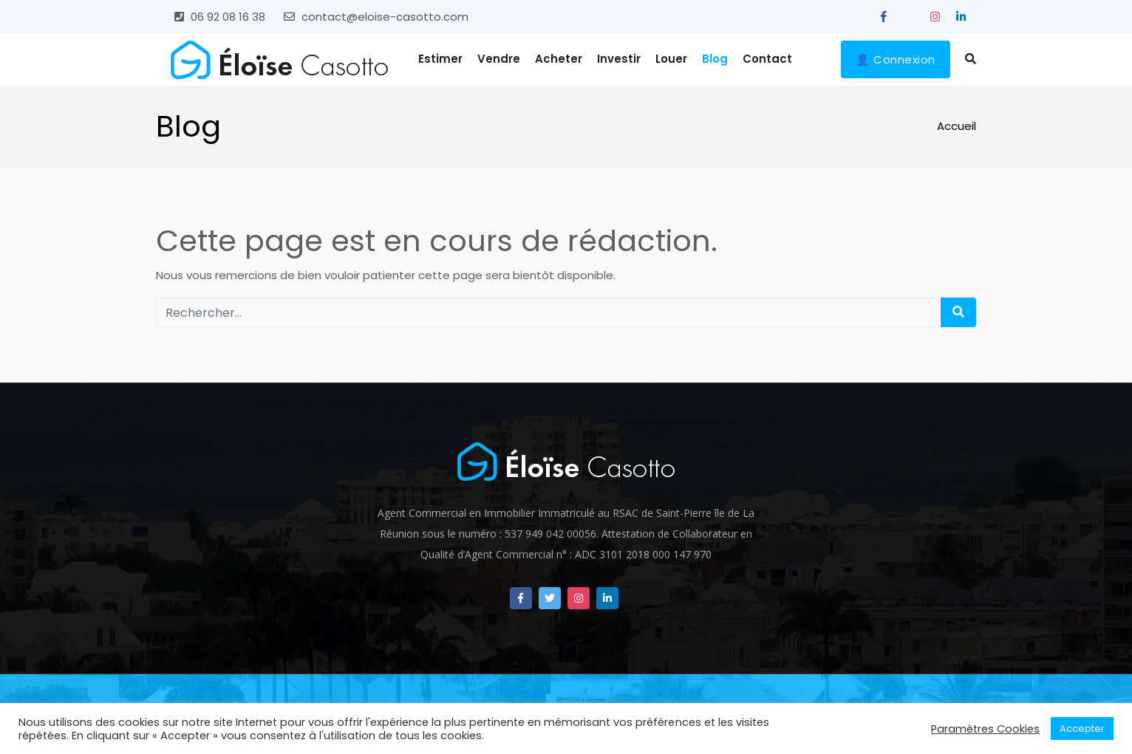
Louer (671, 58)
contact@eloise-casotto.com (384, 16)
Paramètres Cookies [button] (985, 729)
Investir (619, 58)
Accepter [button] (1082, 729)
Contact (767, 58)
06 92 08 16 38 (228, 16)
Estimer (440, 58)
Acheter (558, 58)
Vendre (498, 58)
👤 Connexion (895, 59)
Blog (715, 58)
